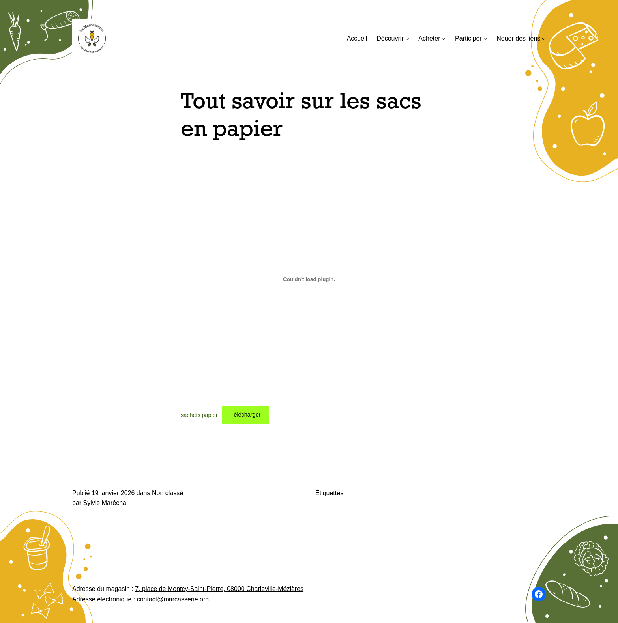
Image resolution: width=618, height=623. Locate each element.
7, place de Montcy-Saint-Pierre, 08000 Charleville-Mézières (219, 589)
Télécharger (245, 415)
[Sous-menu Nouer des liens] (544, 39)
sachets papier (199, 415)
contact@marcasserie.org (173, 599)
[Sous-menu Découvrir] (407, 39)
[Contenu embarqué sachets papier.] (309, 279)
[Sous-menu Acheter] (444, 39)
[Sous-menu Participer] (485, 39)
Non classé (167, 493)
